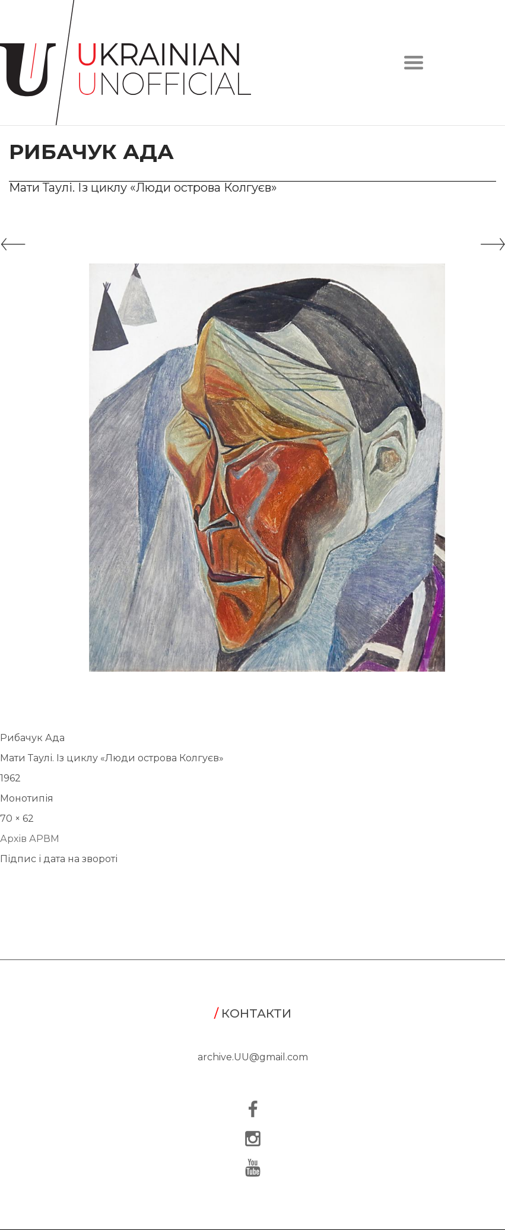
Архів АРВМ (29, 838)
